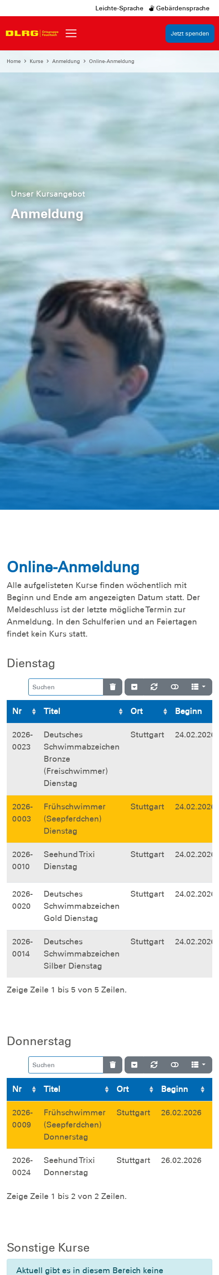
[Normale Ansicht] (174, 687)
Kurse (36, 61)
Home (14, 61)
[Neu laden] (154, 687)
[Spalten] (198, 687)
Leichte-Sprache (119, 8)
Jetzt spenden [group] (190, 33)
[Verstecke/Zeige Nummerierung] (134, 687)
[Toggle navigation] (71, 33)
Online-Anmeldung (111, 61)
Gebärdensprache (179, 8)
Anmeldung (66, 61)
